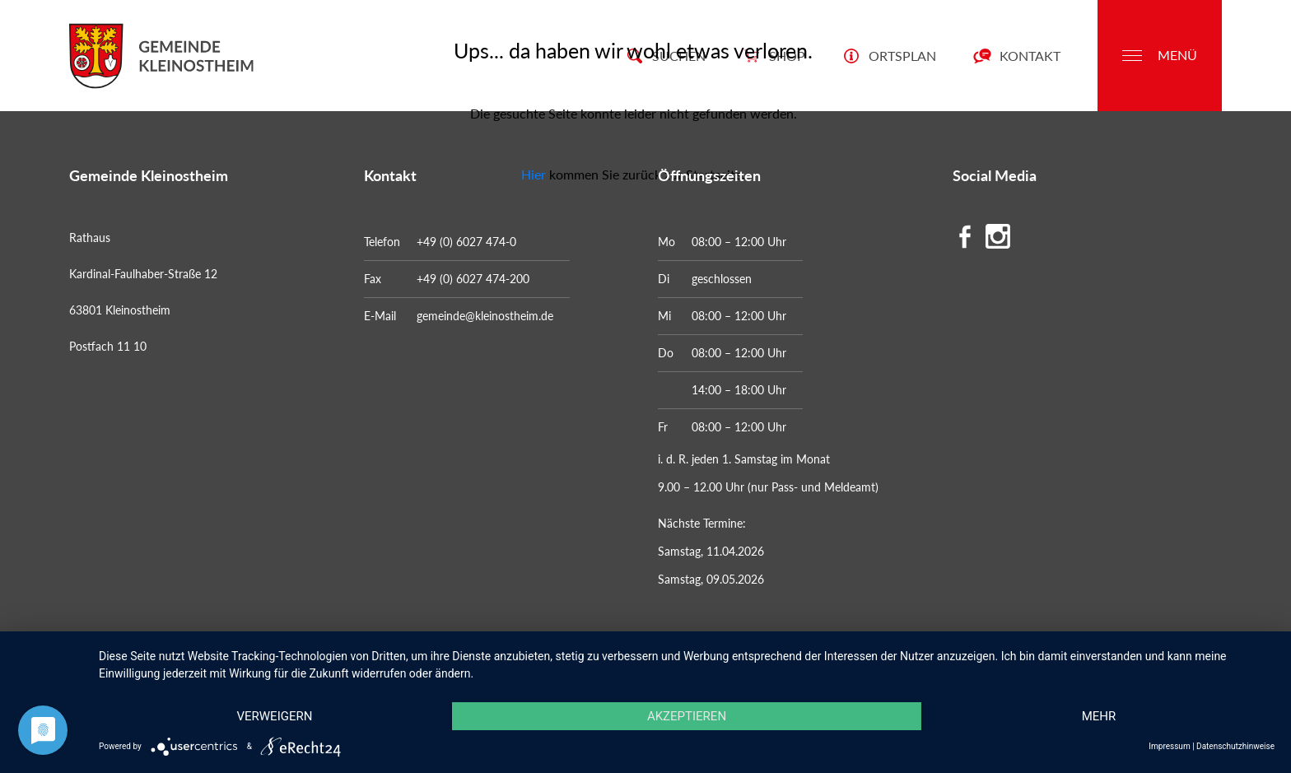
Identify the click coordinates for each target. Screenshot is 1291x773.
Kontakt (1016, 55)
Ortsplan (889, 55)
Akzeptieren (686, 716)
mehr (1099, 716)
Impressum (1169, 746)
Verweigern (274, 716)
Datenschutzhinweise (1235, 746)
